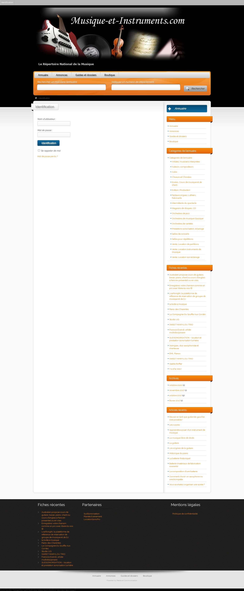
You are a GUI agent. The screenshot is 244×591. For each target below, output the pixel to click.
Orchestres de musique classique (187, 218)
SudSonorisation (91, 513)
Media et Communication (127, 581)
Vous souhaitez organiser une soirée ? (187, 484)
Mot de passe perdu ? (47, 156)
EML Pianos (174, 353)
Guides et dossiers (85, 75)
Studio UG (174, 319)
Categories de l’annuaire (180, 157)
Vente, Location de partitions (185, 244)
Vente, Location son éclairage (185, 257)
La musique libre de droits (181, 438)
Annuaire (43, 75)
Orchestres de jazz (181, 213)
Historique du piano (178, 453)
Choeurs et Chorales (181, 177)
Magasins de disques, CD (184, 208)
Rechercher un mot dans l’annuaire (57, 81)
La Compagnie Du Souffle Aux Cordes (187, 314)
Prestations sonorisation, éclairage (188, 228)
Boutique (109, 75)
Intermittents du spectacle (184, 203)
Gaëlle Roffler (175, 363)
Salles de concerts (180, 234)
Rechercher (197, 88)
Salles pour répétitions (182, 239)
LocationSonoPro (92, 519)
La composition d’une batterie (183, 471)
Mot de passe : (53, 133)
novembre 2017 (176, 390)
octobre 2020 (175, 385)
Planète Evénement (93, 516)
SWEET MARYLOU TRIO (181, 324)
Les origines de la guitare (181, 448)
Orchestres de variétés (182, 223)
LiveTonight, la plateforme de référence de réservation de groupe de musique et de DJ (187, 296)
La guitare (174, 443)
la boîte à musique (178, 304)
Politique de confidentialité (185, 513)
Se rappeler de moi (50, 150)
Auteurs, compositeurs (182, 166)
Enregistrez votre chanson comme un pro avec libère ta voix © (57, 526)
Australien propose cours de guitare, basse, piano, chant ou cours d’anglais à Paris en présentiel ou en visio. (187, 277)
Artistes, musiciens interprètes (186, 161)
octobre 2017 (175, 395)
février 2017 (174, 400)
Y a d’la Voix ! (175, 369)
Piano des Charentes (179, 309)
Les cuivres (174, 425)
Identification (7, 2)
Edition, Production (181, 190)
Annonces (61, 75)
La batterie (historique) (179, 458)
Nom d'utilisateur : (53, 122)
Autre (174, 172)
